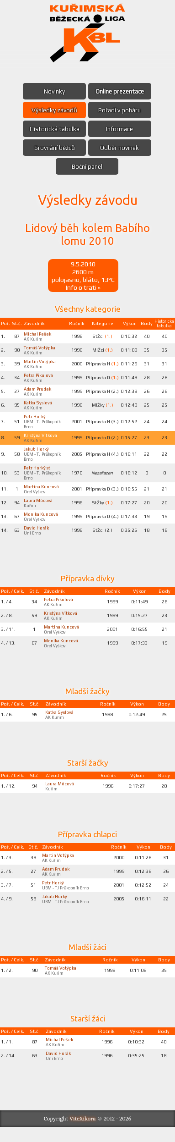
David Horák (37, 534)
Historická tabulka (54, 128)
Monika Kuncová (41, 520)
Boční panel (87, 166)
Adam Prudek (38, 391)
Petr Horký (36, 419)
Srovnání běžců (54, 147)
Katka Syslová (38, 405)
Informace (120, 128)
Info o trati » (83, 287)
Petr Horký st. (38, 472)
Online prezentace (120, 91)
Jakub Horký (37, 453)
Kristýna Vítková (41, 438)
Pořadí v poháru (120, 110)
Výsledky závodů (54, 110)
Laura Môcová (38, 505)
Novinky (54, 91)
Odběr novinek (120, 147)
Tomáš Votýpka (41, 348)
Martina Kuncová (41, 491)
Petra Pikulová (39, 377)
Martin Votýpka (41, 362)
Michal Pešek (38, 334)
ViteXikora (82, 1133)
